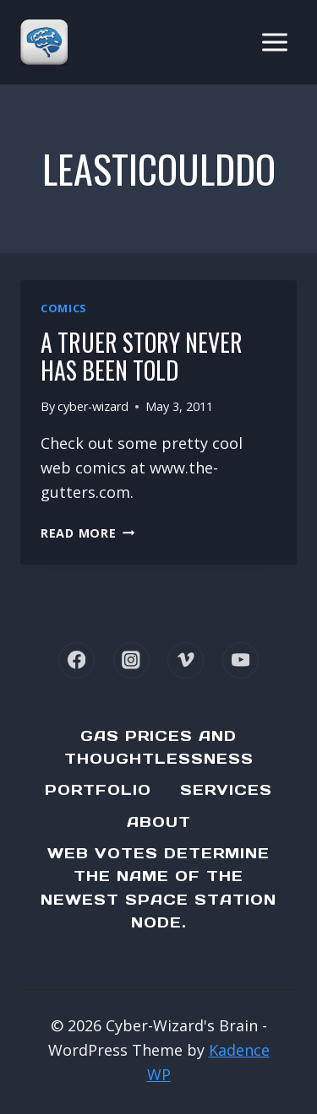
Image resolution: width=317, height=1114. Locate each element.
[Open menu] (274, 42)
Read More (87, 533)
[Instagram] (131, 660)
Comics (63, 308)
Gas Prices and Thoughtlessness (159, 747)
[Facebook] (76, 660)
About (159, 822)
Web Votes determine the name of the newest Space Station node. (158, 888)
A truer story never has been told (142, 356)
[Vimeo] (185, 660)
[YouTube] (240, 660)
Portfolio (98, 790)
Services (226, 790)
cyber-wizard (92, 406)
